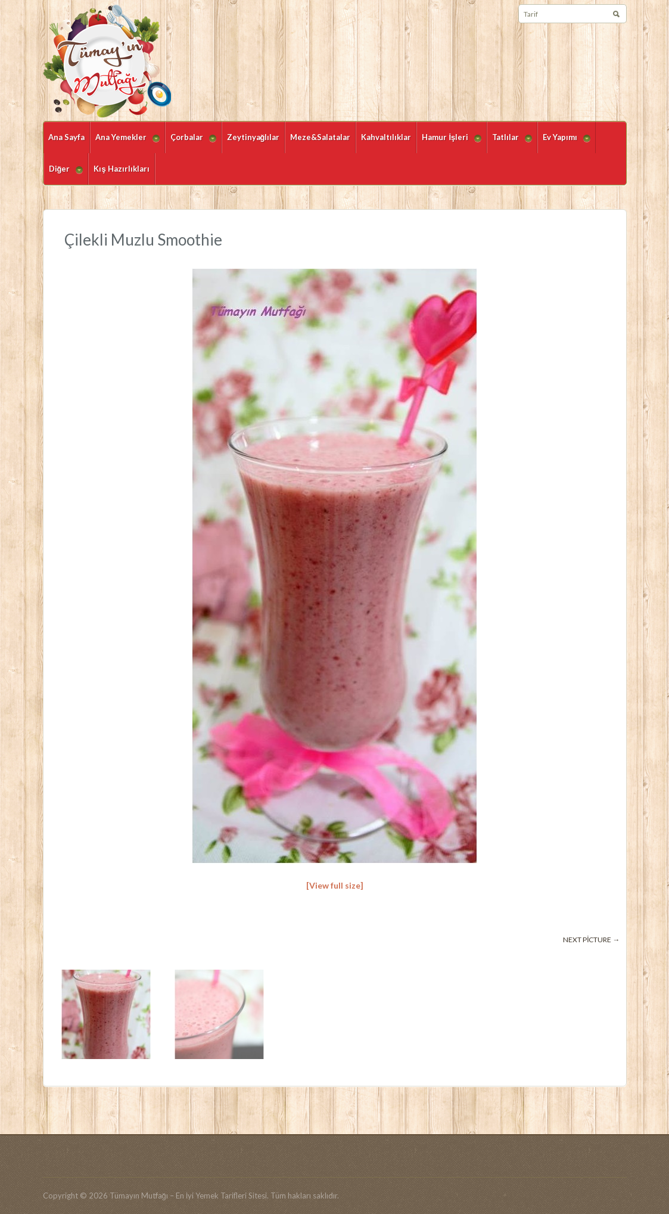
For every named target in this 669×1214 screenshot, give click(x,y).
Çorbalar (190, 142)
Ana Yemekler (125, 142)
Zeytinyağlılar (253, 137)
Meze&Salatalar (320, 137)
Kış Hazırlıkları (121, 168)
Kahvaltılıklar (386, 137)
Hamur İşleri (448, 142)
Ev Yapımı (563, 142)
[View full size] (334, 885)
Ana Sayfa (66, 137)
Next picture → (591, 939)
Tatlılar (509, 142)
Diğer (63, 174)
